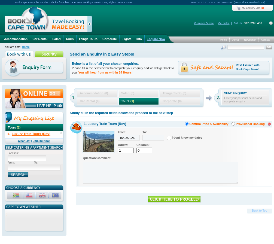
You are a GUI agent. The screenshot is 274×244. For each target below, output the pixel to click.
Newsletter (250, 39)
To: (144, 132)
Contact (265, 39)
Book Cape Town (46, 20)
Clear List (24, 140)
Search (224, 48)
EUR (55, 196)
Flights (127, 39)
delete (61, 133)
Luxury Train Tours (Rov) (31, 134)
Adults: (123, 145)
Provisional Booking (250, 124)
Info (139, 39)
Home (223, 39)
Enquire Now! (41, 140)
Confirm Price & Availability (208, 124)
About (235, 39)
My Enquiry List (251, 8)
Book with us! (20, 54)
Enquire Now (156, 39)
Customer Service (204, 23)
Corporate (109, 39)
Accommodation (16, 39)
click (90, 25)
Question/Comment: (97, 158)
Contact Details (271, 23)
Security (50, 54)
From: (122, 132)
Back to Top (259, 210)
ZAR (16, 196)
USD (29, 196)
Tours (70, 39)
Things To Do (88, 39)
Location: (13, 153)
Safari (56, 39)
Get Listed (223, 23)
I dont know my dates (187, 137)
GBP (42, 196)
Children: (143, 145)
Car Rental (39, 39)
